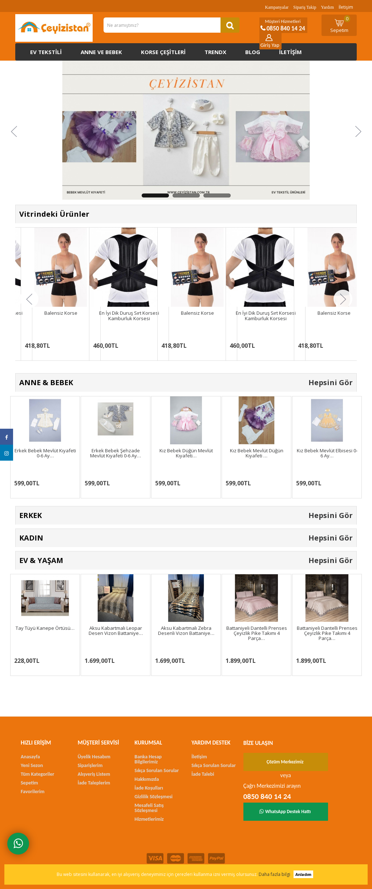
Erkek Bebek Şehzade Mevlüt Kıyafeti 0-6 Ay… (115, 453)
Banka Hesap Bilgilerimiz (148, 759)
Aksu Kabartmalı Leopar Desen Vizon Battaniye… (116, 630)
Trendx (215, 52)
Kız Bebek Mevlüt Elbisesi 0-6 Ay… (327, 453)
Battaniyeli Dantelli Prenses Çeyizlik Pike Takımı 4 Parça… (256, 633)
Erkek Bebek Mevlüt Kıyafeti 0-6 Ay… (45, 453)
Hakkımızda (146, 779)
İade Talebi (202, 774)
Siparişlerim (90, 765)
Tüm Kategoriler (37, 774)
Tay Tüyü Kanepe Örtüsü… (45, 628)
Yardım (327, 7)
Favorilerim (32, 791)
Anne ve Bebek (101, 52)
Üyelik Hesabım (94, 757)
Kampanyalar (277, 7)
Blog (252, 52)
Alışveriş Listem (94, 774)
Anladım (303, 874)
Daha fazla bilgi (274, 874)
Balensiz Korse (60, 313)
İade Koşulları (148, 788)
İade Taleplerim (94, 783)
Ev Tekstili (46, 52)
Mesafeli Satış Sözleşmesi (148, 807)
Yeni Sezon (32, 765)
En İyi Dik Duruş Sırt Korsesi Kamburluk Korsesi (129, 315)
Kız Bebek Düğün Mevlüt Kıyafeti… (186, 453)
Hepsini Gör (330, 382)
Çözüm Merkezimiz (285, 761)
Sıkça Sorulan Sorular (156, 770)
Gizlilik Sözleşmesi (153, 797)
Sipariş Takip (304, 7)
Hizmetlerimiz (148, 819)
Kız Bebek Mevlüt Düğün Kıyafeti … (256, 453)
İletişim (346, 7)
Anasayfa (30, 757)
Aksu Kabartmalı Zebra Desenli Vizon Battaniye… (186, 630)
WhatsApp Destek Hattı (285, 811)
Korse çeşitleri (163, 52)
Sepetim (340, 24)
